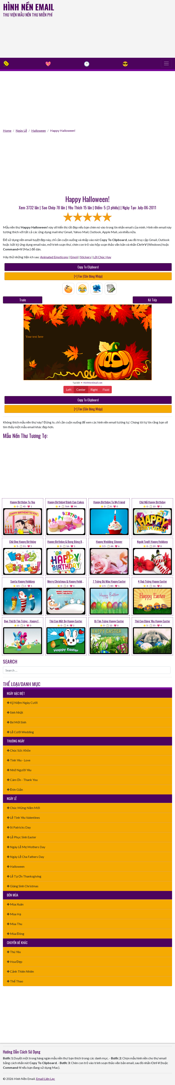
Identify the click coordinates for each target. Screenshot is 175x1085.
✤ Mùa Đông (15, 933)
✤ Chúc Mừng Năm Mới (23, 808)
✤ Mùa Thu (14, 924)
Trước (22, 300)
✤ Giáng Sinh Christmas (22, 886)
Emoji (74, 257)
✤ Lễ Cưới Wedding (20, 732)
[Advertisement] (118, 29)
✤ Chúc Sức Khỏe (19, 750)
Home (7, 130)
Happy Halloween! (62, 130)
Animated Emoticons (54, 257)
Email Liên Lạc (45, 1078)
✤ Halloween (15, 866)
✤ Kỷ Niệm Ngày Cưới (22, 702)
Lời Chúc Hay (102, 257)
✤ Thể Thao (15, 981)
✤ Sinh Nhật (15, 712)
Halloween (38, 130)
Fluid (106, 389)
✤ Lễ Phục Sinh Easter (21, 837)
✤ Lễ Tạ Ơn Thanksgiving (24, 876)
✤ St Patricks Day (19, 827)
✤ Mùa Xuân (15, 904)
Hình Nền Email (28, 7)
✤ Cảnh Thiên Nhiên (20, 971)
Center (81, 389)
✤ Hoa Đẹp (14, 961)
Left (68, 389)
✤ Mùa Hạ (14, 914)
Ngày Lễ (21, 130)
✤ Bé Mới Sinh (16, 722)
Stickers (85, 257)
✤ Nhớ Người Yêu (19, 770)
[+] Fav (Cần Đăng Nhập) (88, 276)
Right (94, 389)
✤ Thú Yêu (14, 952)
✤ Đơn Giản (15, 789)
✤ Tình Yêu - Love (18, 760)
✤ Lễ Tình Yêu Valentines (23, 817)
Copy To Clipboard (88, 267)
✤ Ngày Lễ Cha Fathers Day (25, 856)
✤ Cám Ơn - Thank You (22, 780)
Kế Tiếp (152, 300)
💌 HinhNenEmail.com (91, 382)
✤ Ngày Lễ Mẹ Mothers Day (26, 847)
